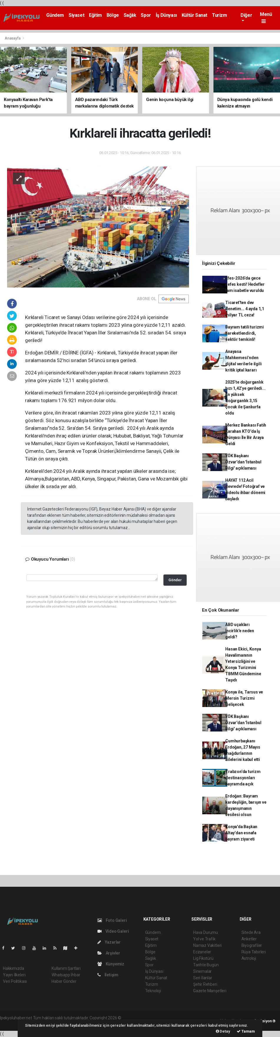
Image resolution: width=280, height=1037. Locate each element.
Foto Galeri (112, 920)
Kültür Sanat (194, 15)
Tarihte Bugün (206, 964)
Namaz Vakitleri (207, 945)
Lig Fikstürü (203, 958)
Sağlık (130, 15)
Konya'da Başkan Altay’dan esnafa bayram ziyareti (241, 832)
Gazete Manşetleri (209, 990)
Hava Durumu (205, 932)
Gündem (55, 15)
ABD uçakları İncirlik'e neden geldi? (239, 630)
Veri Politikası (15, 981)
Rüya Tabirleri (253, 952)
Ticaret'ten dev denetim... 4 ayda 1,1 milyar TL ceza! (244, 308)
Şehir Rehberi (205, 984)
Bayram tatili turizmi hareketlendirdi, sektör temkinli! (244, 333)
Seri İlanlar (202, 977)
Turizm (219, 15)
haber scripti (183, 1017)
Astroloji (248, 958)
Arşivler (108, 953)
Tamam (246, 1031)
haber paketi (159, 1017)
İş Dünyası (166, 15)
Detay (223, 1031)
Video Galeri (113, 931)
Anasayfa (13, 38)
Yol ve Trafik (204, 939)
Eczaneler (202, 952)
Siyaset (76, 15)
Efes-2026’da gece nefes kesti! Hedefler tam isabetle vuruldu (245, 284)
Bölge (113, 15)
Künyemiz (110, 964)
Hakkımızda (13, 968)
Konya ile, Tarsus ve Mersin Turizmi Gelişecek (244, 698)
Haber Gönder (64, 981)
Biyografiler (251, 945)
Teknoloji (153, 990)
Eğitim (95, 15)
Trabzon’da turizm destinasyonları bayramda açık (243, 777)
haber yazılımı (134, 1017)
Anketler (249, 939)
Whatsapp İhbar (66, 974)
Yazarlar (109, 942)
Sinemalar (202, 971)
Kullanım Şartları (66, 968)
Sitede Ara (251, 932)
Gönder (175, 580)
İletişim (107, 974)
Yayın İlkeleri (14, 974)
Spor (146, 15)
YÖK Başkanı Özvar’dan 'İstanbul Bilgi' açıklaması (243, 461)
